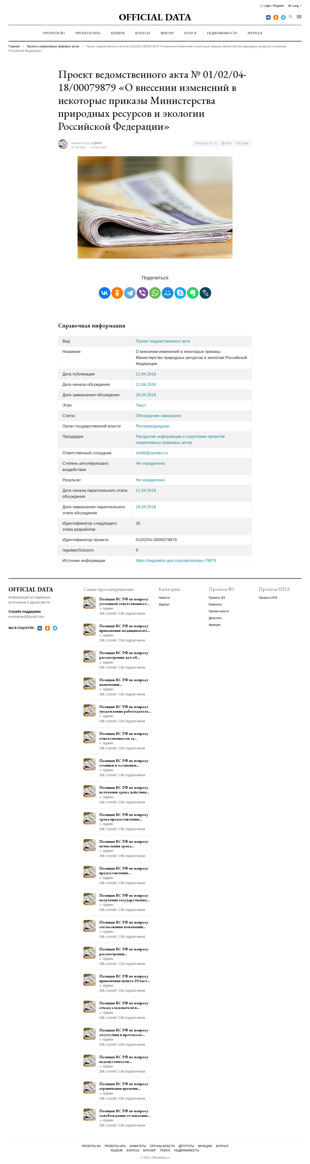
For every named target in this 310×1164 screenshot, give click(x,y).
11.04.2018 (146, 374)
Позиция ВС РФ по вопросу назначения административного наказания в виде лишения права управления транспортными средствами (124, 682)
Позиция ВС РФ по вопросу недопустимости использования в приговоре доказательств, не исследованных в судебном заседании (123, 1059)
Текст (141, 405)
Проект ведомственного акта (163, 341)
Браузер (167, 33)
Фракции (214, 625)
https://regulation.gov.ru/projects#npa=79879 (176, 560)
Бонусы (142, 33)
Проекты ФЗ (54, 33)
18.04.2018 (146, 507)
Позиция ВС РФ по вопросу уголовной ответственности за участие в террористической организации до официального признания (124, 601)
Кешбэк (118, 33)
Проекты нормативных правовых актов (53, 46)
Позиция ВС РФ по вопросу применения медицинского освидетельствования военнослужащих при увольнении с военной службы (123, 628)
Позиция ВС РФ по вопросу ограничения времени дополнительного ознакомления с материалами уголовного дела (125, 1086)
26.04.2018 (146, 395)
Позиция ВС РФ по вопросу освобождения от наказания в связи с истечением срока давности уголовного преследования (124, 1113)
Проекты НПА (88, 33)
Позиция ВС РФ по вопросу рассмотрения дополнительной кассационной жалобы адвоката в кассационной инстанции (123, 951)
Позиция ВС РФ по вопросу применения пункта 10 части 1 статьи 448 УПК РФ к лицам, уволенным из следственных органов (124, 978)
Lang (293, 5)
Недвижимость (222, 33)
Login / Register (272, 5)
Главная (14, 46)
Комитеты (215, 604)
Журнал (255, 33)
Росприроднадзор (153, 426)
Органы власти (219, 611)
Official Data (155, 17)
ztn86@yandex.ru (152, 453)
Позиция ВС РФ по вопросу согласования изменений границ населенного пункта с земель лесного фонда (124, 924)
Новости (164, 597)
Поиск (190, 33)
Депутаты (215, 618)
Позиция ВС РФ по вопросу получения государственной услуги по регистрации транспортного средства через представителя (124, 897)
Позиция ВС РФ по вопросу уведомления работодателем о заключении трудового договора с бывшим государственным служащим (125, 709)
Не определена (150, 463)
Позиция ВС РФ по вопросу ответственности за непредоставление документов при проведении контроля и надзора (124, 735)
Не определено (150, 480)
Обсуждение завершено (158, 415)
